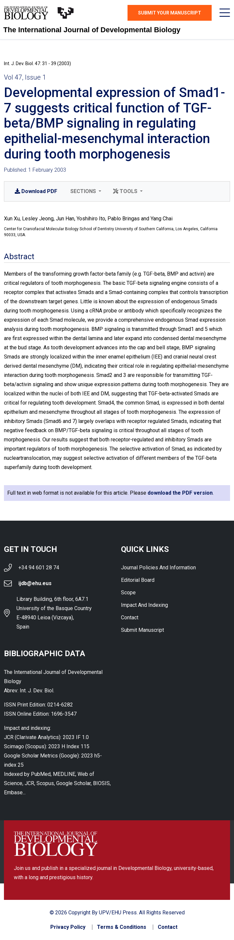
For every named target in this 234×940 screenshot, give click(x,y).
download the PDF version (180, 493)
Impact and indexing (144, 605)
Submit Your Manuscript (169, 12)
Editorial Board (137, 580)
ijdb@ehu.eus (35, 583)
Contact (129, 617)
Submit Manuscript (142, 630)
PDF (36, 191)
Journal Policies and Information (158, 567)
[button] (85, 191)
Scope (128, 592)
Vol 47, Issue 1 (25, 77)
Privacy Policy (67, 927)
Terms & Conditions (121, 927)
